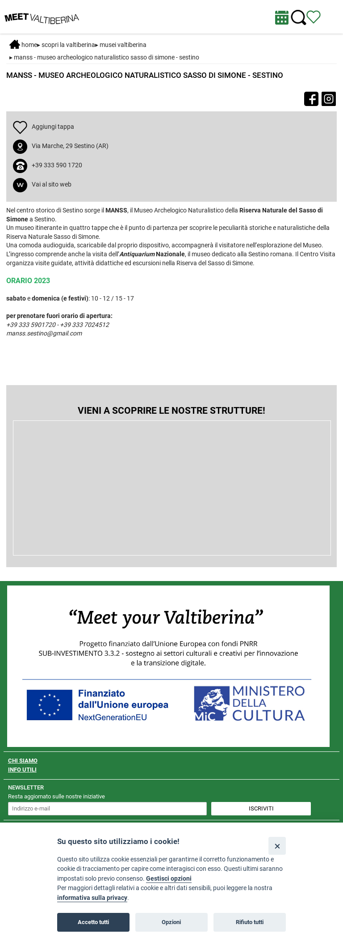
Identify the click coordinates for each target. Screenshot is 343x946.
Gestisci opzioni (169, 878)
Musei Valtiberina (123, 44)
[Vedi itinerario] (313, 16)
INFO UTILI (22, 769)
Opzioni (171, 922)
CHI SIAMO (23, 760)
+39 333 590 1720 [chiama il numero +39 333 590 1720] (57, 165)
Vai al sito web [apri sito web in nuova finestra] (51, 184)
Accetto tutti (93, 922)
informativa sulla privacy (92, 898)
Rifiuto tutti (250, 922)
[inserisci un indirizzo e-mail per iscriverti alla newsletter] (107, 808)
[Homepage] (41, 16)
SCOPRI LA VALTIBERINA (68, 44)
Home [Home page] (23, 44)
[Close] (277, 845)
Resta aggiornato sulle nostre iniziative (56, 796)
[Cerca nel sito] (298, 17)
